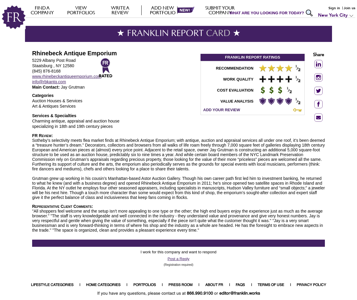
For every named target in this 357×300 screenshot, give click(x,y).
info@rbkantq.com (49, 81)
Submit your (220, 10)
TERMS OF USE (271, 285)
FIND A (42, 10)
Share (318, 55)
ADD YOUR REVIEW (221, 110)
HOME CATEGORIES (103, 285)
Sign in (334, 8)
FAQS (240, 285)
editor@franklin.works (239, 293)
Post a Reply (178, 259)
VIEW (81, 10)
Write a (120, 10)
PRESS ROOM (180, 285)
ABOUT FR (214, 285)
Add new (162, 10)
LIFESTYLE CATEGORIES (52, 285)
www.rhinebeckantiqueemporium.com (66, 76)
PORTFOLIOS (144, 285)
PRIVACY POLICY (311, 285)
